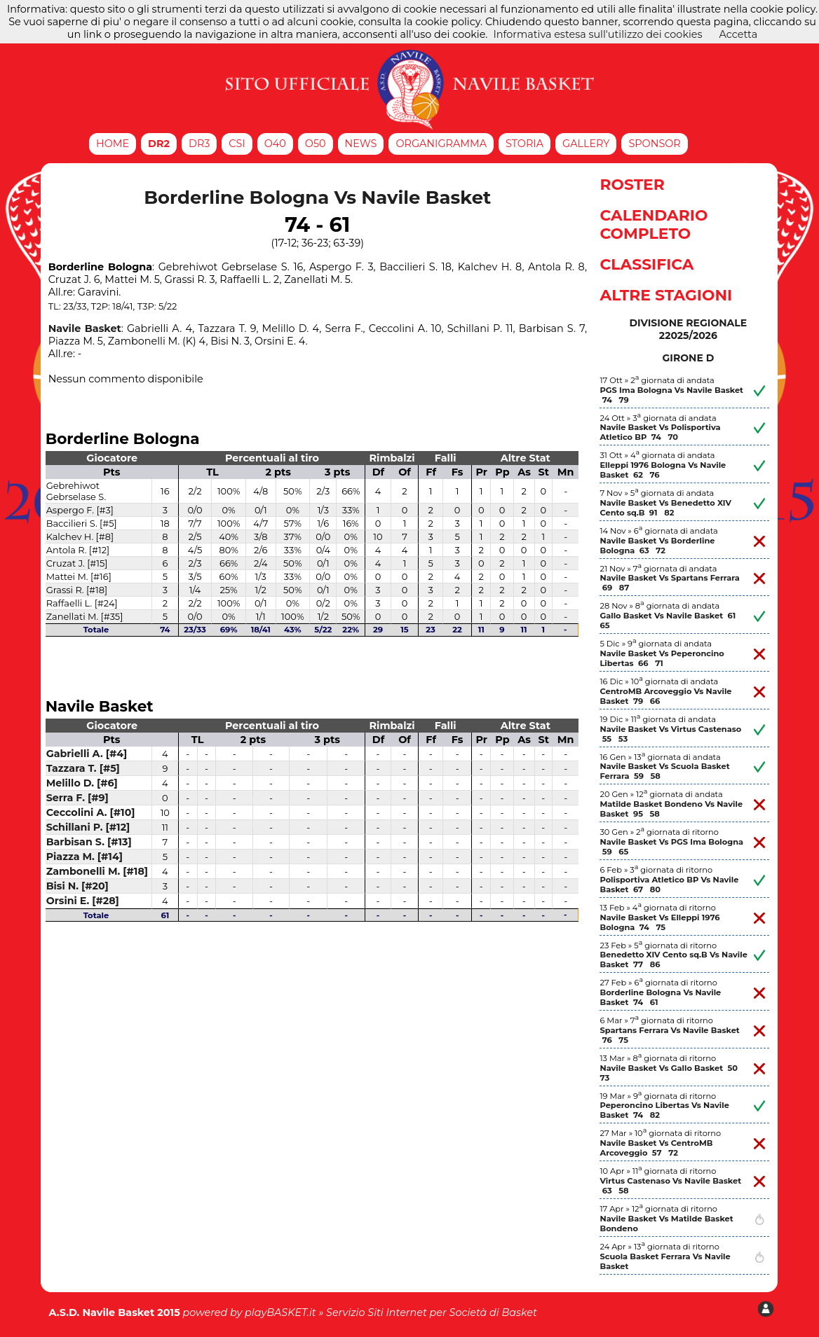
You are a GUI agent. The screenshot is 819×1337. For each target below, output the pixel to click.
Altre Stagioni (666, 295)
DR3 (199, 143)
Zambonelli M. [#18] (97, 871)
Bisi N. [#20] (77, 886)
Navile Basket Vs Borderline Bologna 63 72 (657, 545)
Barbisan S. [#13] (89, 842)
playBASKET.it (280, 1312)
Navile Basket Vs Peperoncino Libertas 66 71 (662, 658)
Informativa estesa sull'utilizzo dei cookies (597, 34)
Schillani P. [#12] (88, 827)
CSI (237, 143)
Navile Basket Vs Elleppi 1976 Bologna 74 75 (659, 922)
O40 (275, 143)
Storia (524, 143)
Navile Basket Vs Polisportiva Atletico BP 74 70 (660, 432)
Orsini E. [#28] (82, 900)
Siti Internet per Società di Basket (452, 1312)
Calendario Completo (654, 224)
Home (112, 143)
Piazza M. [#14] (84, 856)
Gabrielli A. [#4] (87, 753)
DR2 (159, 143)
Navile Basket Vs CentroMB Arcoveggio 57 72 (656, 1148)
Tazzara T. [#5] (83, 768)
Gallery (585, 143)
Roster (632, 184)
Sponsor (654, 143)
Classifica (646, 264)
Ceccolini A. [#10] (90, 812)
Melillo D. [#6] (82, 783)
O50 (315, 143)
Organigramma (441, 143)
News (361, 143)
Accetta (738, 34)
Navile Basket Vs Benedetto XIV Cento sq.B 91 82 (665, 508)
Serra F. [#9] (77, 797)
